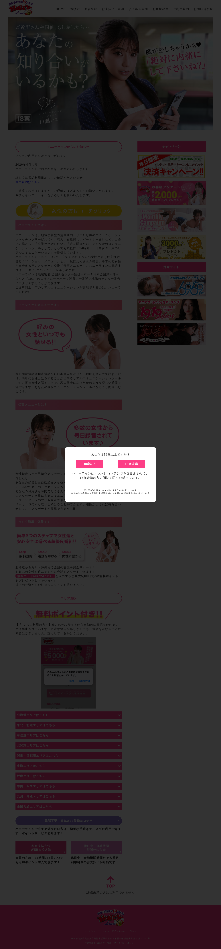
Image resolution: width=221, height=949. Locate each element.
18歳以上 (90, 464)
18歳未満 (131, 464)
